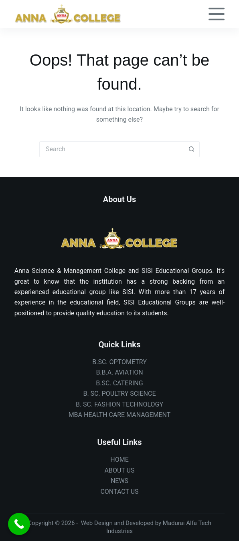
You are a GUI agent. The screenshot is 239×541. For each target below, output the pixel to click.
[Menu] (217, 14)
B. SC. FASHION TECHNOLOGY (119, 404)
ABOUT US (120, 470)
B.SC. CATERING (119, 383)
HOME (119, 459)
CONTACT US (119, 491)
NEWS (119, 481)
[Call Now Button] (19, 524)
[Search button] (192, 149)
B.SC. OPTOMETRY (119, 362)
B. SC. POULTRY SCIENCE (119, 393)
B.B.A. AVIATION (119, 372)
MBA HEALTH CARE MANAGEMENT (120, 415)
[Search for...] (111, 149)
